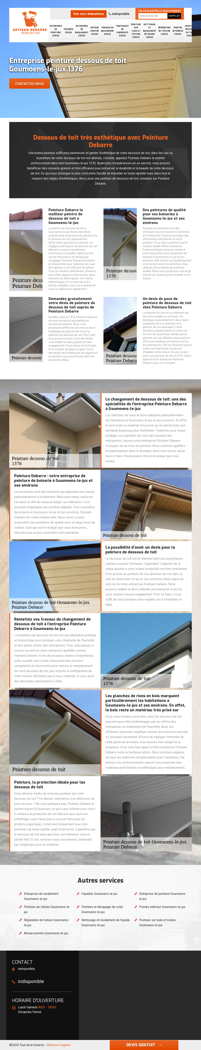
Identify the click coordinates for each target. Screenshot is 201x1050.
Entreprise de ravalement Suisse (81, 31)
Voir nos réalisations (88, 14)
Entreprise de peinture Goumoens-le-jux (162, 896)
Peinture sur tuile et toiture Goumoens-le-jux (157, 922)
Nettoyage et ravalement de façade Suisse (149, 31)
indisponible (119, 14)
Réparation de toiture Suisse (164, 30)
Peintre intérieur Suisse (178, 30)
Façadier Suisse (68, 31)
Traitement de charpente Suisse (122, 31)
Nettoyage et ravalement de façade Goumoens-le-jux (105, 922)
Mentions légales (59, 1045)
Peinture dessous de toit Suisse (190, 31)
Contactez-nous (29, 84)
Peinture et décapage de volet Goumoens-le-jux (102, 909)
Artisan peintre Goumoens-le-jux (46, 933)
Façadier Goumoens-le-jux (99, 894)
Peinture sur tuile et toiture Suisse (136, 31)
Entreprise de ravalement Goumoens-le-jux (41, 896)
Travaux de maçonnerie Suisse (107, 30)
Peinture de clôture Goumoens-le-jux (47, 909)
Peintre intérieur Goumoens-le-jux (162, 907)
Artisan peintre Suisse (94, 30)
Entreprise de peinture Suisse (55, 31)
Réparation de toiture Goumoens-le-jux (46, 922)
